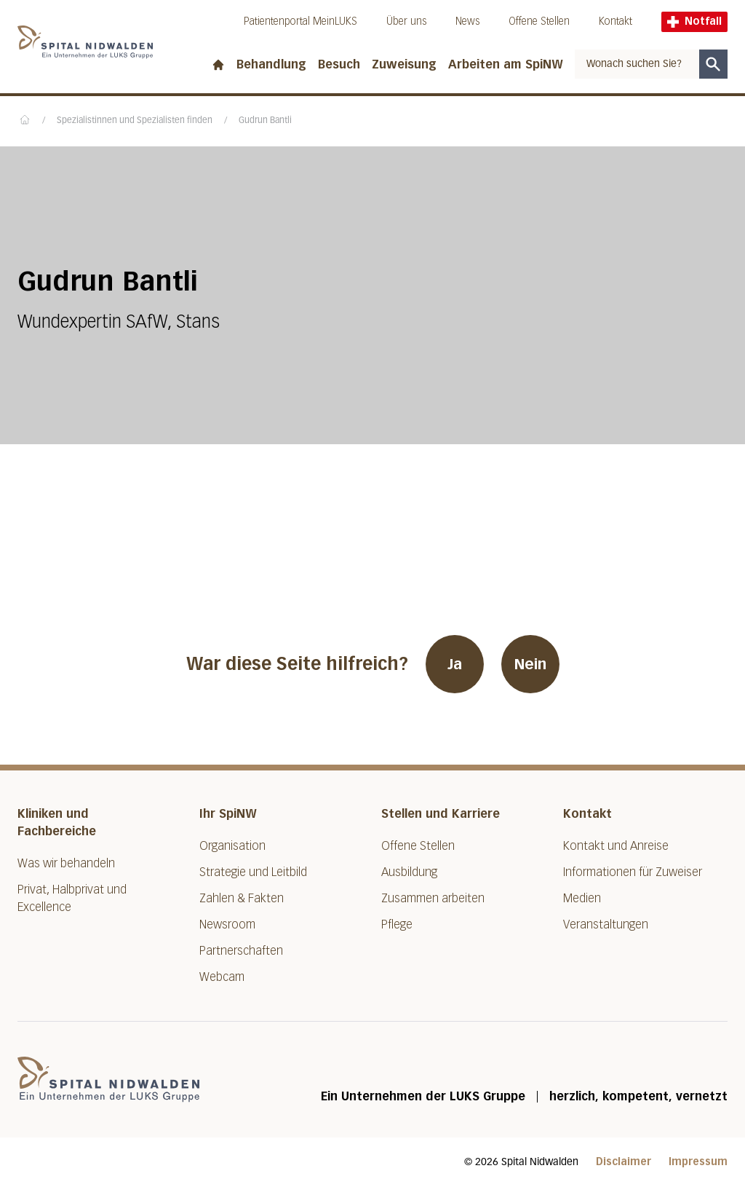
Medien (582, 898)
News (467, 21)
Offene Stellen (539, 21)
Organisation (232, 846)
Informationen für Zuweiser (632, 872)
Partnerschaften (241, 951)
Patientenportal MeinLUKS (300, 21)
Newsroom (227, 924)
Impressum (698, 1162)
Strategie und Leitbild (253, 872)
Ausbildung (409, 872)
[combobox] (637, 64)
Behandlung (271, 64)
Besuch (339, 64)
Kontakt (615, 21)
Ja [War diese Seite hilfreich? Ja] (454, 664)
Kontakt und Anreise (616, 846)
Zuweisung (404, 64)
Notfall (694, 21)
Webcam (221, 977)
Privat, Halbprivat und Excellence (72, 898)
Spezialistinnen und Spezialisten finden (134, 121)
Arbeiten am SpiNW (505, 64)
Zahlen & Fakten (241, 898)
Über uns (406, 21)
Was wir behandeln (66, 863)
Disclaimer (623, 1162)
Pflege (397, 924)
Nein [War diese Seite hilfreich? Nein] (530, 664)
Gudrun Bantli (265, 121)
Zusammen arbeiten (433, 898)
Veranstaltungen (605, 924)
